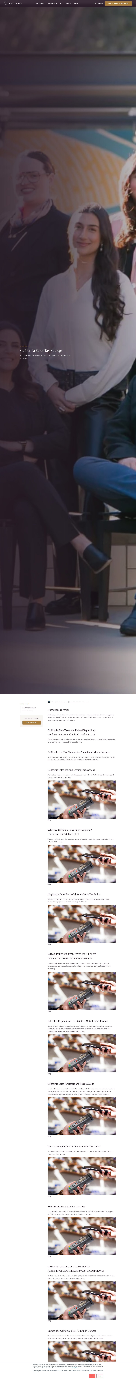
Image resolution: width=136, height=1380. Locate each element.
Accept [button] (92, 1376)
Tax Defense (40, 3)
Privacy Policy (75, 1367)
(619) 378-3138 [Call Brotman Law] (98, 3)
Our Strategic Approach (29, 707)
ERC (61, 3)
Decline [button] (99, 1376)
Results (68, 3)
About (76, 3)
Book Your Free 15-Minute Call (118, 3)
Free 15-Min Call (31, 722)
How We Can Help (27, 711)
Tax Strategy (52, 3)
